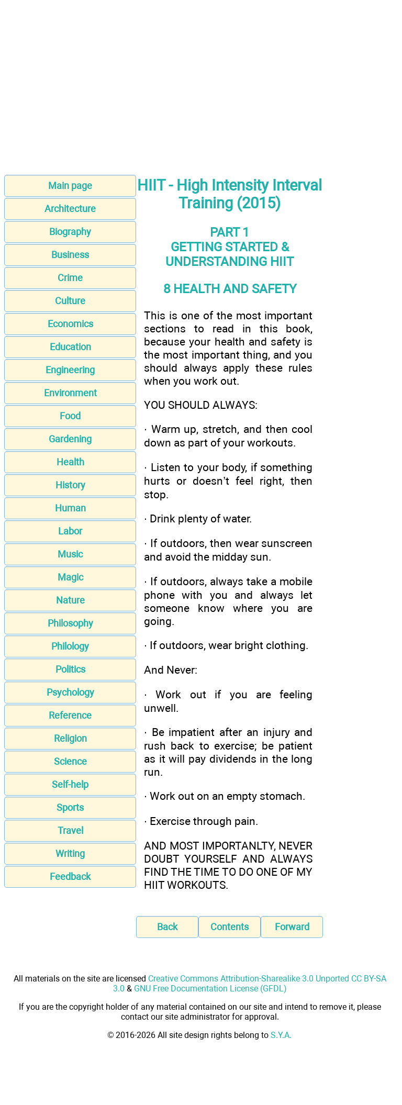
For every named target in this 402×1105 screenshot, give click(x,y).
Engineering (70, 369)
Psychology (70, 692)
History (70, 484)
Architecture (70, 208)
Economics (70, 323)
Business (70, 254)
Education (70, 346)
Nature (70, 600)
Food (70, 415)
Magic (70, 577)
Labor (70, 531)
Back (167, 926)
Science (70, 761)
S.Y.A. (281, 1035)
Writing (70, 853)
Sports (70, 807)
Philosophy (70, 623)
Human (70, 508)
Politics (70, 669)
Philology (70, 646)
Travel (70, 830)
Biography (70, 231)
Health (70, 461)
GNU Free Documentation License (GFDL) (210, 989)
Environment (70, 392)
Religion (70, 738)
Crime (70, 277)
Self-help (70, 784)
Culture (70, 300)
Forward (292, 926)
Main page (70, 185)
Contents (229, 926)
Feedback (70, 876)
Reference (70, 715)
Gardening (70, 438)
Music (70, 554)
